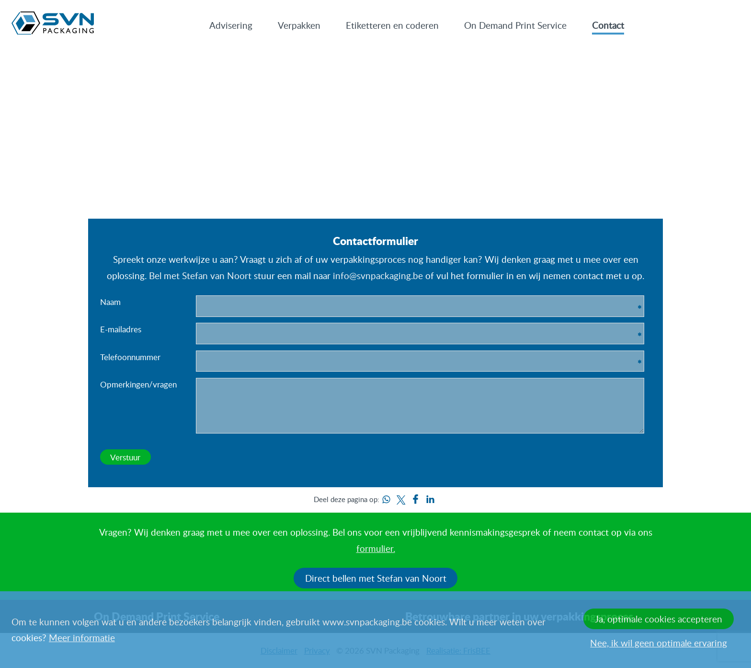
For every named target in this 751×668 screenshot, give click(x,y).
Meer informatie (82, 637)
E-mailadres (120, 329)
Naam (110, 301)
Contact (608, 25)
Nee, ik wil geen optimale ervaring (658, 642)
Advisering (230, 25)
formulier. (375, 548)
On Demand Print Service (515, 25)
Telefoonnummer (130, 357)
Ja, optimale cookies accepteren (658, 618)
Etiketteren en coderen (392, 25)
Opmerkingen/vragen (138, 384)
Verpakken (299, 25)
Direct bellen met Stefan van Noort (375, 578)
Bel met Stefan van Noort (200, 275)
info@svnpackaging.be (378, 275)
